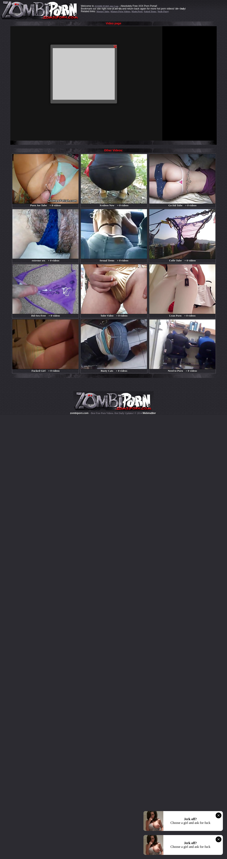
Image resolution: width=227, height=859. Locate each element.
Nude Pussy (163, 11)
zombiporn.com (79, 413)
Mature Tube (102, 11)
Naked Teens (150, 11)
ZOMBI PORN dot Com (106, 6)
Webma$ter (149, 413)
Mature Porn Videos (120, 11)
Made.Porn (136, 11)
